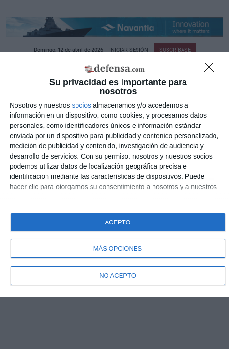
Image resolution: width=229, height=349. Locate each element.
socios (81, 105)
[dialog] (114, 174)
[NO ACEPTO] (211, 70)
